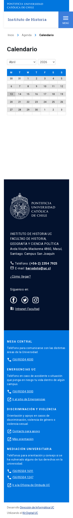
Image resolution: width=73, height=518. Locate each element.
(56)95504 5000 (22, 391)
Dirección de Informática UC (37, 507)
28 (19, 109)
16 (36, 94)
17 (45, 94)
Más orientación (23, 439)
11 (53, 86)
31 (19, 78)
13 (11, 94)
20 (11, 102)
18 (53, 94)
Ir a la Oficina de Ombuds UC (31, 485)
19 (61, 94)
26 (61, 102)
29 (28, 109)
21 (19, 102)
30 (11, 78)
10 (45, 86)
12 (61, 86)
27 (11, 109)
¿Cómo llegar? (20, 276)
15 (28, 94)
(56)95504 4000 (22, 359)
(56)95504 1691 (22, 471)
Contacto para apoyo (26, 431)
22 (28, 102)
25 (53, 102)
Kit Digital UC (30, 512)
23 (36, 102)
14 (19, 94)
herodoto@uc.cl (38, 268)
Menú (65, 20)
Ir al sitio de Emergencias (28, 399)
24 (45, 102)
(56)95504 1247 (22, 477)
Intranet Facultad (27, 309)
